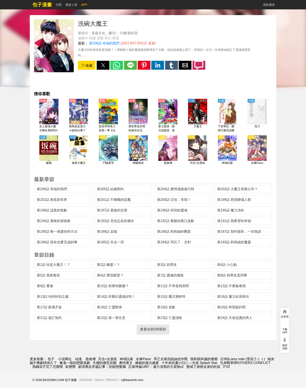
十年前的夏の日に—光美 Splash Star (189, 363)
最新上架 (71, 4)
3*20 (226, 366)
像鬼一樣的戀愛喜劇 (75, 363)
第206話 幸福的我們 (104, 43)
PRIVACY (112, 380)
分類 (59, 4)
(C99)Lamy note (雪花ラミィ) (242, 359)
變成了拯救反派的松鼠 (203, 366)
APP (84, 4)
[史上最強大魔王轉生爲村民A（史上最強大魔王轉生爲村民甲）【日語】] (48, 116)
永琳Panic (143, 359)
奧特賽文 (126, 363)
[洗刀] (257, 116)
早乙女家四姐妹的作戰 (171, 359)
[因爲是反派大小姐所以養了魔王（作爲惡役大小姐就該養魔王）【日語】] (78, 116)
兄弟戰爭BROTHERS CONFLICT (245, 363)
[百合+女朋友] (197, 152)
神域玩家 (126, 359)
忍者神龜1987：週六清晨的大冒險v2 (156, 366)
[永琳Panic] (257, 152)
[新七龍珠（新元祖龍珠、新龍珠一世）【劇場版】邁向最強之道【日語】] (167, 116)
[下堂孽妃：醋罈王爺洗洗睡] (227, 116)
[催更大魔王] (78, 152)
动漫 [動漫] (78, 359)
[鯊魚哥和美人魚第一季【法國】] (108, 116)
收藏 (86, 65)
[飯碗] (48, 152)
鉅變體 (70, 366)
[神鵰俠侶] (138, 152)
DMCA (99, 380)
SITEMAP (85, 380)
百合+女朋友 (107, 359)
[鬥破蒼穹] (108, 152)
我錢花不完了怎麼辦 (47, 366)
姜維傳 (90, 359)
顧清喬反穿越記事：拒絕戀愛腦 (102, 366)
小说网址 (65, 359)
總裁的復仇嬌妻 (147, 363)
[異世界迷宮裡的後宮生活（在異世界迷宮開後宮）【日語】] (138, 116)
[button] (103, 65)
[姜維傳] (167, 152)
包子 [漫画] (51, 359)
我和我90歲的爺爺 (204, 359)
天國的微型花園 (104, 363)
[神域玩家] (227, 152)
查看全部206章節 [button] (153, 329)
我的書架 (269, 4)
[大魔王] (197, 116)
